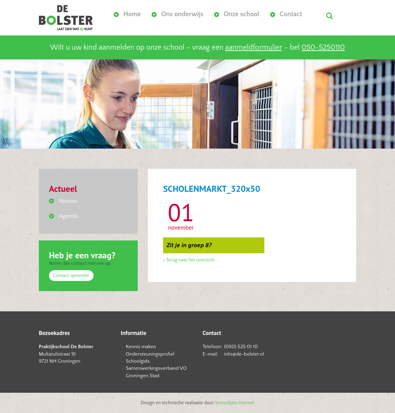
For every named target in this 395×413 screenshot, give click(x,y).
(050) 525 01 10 (241, 347)
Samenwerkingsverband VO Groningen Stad (156, 371)
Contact (291, 14)
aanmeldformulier (253, 47)
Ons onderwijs (182, 14)
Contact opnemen (71, 275)
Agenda (68, 216)
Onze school (241, 14)
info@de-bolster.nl (244, 354)
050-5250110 (323, 47)
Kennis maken (141, 347)
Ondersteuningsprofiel (150, 354)
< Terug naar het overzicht (189, 260)
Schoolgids (138, 361)
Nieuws (68, 201)
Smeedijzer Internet (235, 403)
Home (132, 14)
